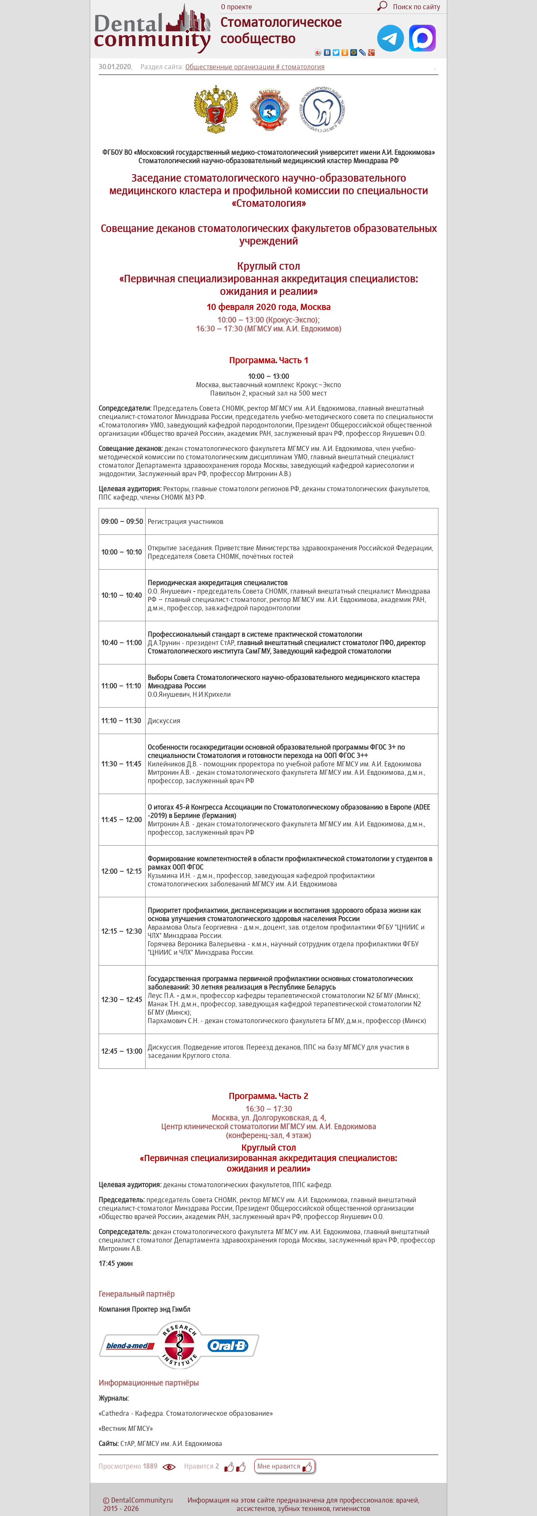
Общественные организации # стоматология (255, 67)
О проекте (236, 7)
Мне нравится (284, 1466)
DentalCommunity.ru (142, 1500)
